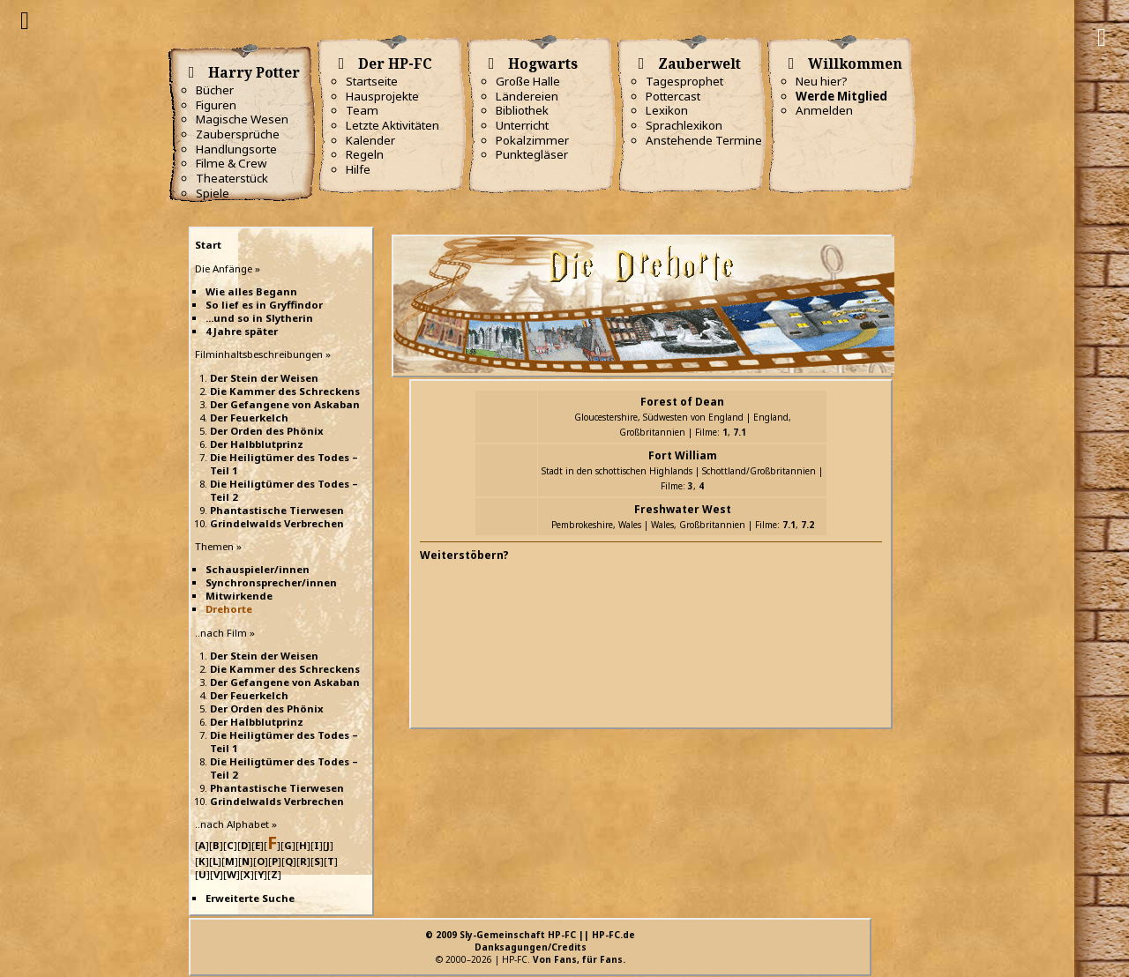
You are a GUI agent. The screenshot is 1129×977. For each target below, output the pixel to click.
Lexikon (667, 110)
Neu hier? (822, 81)
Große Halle (528, 81)
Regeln (365, 154)
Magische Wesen (242, 119)
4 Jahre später (242, 331)
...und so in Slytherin (259, 317)
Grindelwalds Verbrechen (277, 523)
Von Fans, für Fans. (579, 959)
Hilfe (358, 169)
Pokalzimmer (532, 140)
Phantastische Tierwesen (277, 510)
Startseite (372, 81)
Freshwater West (682, 509)
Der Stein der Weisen (264, 377)
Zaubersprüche (238, 134)
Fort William (682, 455)
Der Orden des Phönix (267, 430)
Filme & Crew (231, 163)
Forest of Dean (682, 401)
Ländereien (527, 96)
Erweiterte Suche (250, 898)
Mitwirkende (239, 595)
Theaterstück (232, 178)
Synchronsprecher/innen (271, 582)
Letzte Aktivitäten (392, 125)
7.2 (807, 524)
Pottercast (673, 96)
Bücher (215, 90)
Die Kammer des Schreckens (285, 391)
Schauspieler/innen (258, 569)
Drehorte (229, 608)
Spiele (212, 193)
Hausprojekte (382, 96)
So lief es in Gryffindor (264, 304)
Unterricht (522, 125)
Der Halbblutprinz (256, 444)
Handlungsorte (236, 149)
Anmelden (824, 110)
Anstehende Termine (704, 140)
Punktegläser (532, 154)
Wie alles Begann (251, 291)
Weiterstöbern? (464, 555)
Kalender (370, 140)
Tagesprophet (684, 81)
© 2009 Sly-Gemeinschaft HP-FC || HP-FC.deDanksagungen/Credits (530, 941)
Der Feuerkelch (249, 417)
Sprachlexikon (684, 125)
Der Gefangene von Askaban (285, 404)
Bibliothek (522, 110)
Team (362, 110)
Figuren (216, 105)
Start (208, 244)
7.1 (739, 432)
